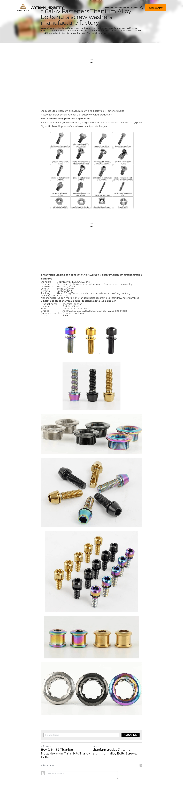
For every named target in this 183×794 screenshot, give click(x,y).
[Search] (141, 7)
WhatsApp (155, 7)
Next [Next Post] (96, 746)
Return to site (48, 765)
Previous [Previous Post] (45, 746)
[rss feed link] (141, 765)
